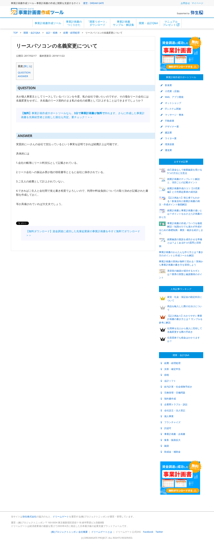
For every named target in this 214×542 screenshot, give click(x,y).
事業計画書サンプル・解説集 (123, 23)
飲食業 (166, 85)
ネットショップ (171, 102)
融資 (165, 445)
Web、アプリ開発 (172, 97)
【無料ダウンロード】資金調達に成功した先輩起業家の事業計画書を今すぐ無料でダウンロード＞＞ (83, 233)
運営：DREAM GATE (93, 3)
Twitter (159, 531)
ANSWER (23, 76)
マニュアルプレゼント (171, 23)
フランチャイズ (171, 422)
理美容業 (167, 144)
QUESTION (24, 72)
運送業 (166, 150)
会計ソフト (168, 380)
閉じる (27, 66)
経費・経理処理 (71, 32)
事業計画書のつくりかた (74, 23)
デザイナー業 (170, 126)
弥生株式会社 (29, 516)
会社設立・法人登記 (173, 410)
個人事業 (167, 416)
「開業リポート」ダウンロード (97, 23)
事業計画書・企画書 (173, 434)
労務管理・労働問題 (173, 392)
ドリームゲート (61, 516)
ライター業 (169, 138)
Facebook (148, 531)
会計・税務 (52, 32)
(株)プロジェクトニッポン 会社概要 (69, 531)
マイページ (197, 3)
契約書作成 (168, 398)
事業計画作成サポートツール (181, 77)
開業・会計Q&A (148, 23)
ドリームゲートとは (101, 531)
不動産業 (167, 120)
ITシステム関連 (171, 108)
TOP (15, 32)
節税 (165, 374)
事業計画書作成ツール (48, 23)
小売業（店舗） (171, 91)
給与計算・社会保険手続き (176, 386)
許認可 (166, 428)
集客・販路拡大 (171, 440)
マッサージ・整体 (172, 114)
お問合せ (185, 3)
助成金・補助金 (171, 451)
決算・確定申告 (171, 369)
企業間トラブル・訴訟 (174, 404)
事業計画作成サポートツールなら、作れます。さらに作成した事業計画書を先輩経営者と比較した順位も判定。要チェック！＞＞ (83, 115)
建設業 (166, 132)
